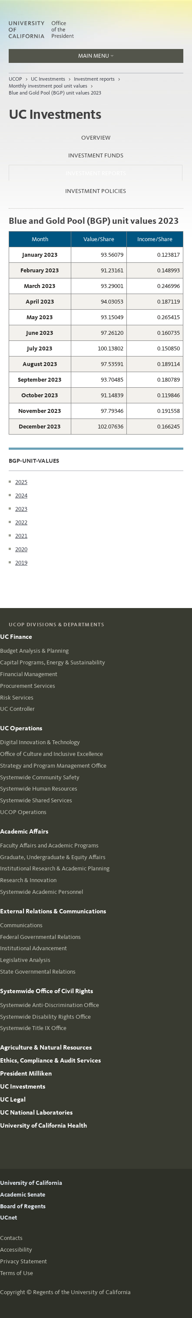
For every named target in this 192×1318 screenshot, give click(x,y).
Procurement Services (27, 686)
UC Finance (16, 637)
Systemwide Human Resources (38, 788)
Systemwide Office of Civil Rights (46, 991)
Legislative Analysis (25, 960)
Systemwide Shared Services (36, 800)
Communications (21, 925)
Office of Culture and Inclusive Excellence (51, 754)
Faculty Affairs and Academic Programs (49, 845)
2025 (21, 482)
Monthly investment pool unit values (48, 86)
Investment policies (95, 191)
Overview (95, 137)
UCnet (8, 1217)
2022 (21, 522)
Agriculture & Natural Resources (46, 1047)
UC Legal (13, 1099)
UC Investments (48, 79)
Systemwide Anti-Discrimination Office (49, 1005)
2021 (21, 536)
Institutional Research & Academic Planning (54, 868)
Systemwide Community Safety (39, 777)
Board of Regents (23, 1206)
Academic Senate (22, 1194)
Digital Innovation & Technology (40, 742)
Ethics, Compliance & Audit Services (50, 1060)
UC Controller (17, 709)
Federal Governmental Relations (40, 937)
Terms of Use (16, 1273)
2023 (21, 509)
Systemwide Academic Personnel (41, 892)
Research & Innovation (28, 880)
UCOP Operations (23, 812)
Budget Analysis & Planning (34, 650)
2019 (21, 562)
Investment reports (94, 79)
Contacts (11, 1238)
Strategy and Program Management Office (53, 765)
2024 (21, 495)
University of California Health (43, 1125)
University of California (31, 1183)
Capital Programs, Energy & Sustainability (52, 662)
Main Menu (61, 57)
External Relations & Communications (53, 911)
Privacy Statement (23, 1261)
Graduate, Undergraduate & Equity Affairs (53, 857)
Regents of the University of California (82, 1292)
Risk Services (16, 697)
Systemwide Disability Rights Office (45, 1016)
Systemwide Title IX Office (33, 1028)
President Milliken (26, 1073)
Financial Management (28, 674)
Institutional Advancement (33, 948)
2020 (21, 549)
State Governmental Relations (38, 971)
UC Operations (21, 728)
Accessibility (16, 1249)
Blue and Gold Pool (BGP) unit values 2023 (55, 93)
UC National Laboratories (36, 1112)
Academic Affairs (24, 831)
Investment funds (95, 155)
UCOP (15, 79)
